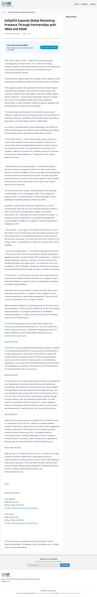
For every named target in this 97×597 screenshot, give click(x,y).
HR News (84, 4)
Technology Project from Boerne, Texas (69, 593)
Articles (92, 4)
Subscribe (65, 565)
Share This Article (49, 47)
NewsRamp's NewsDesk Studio (44, 593)
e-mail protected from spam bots (24, 508)
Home (77, 4)
